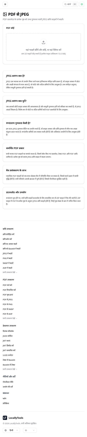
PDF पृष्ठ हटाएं (8, 294)
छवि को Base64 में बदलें (11, 248)
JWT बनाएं (6, 340)
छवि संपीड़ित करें (8, 234)
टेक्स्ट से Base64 (9, 360)
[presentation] (43, 47)
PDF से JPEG (8, 299)
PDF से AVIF (7, 314)
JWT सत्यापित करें (9, 350)
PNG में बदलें (7, 258)
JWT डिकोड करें (8, 345)
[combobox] (11, 430)
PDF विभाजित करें (9, 290)
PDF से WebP (8, 309)
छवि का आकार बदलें (10, 244)
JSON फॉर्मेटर (7, 336)
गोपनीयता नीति (8, 382)
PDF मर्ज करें (7, 285)
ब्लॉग (4, 398)
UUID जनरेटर (8, 355)
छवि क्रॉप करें (7, 239)
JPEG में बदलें (7, 253)
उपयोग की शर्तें (8, 386)
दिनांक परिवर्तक (8, 331)
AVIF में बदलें (7, 268)
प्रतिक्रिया (6, 403)
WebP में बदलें (8, 263)
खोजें (70, 4)
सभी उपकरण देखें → (10, 272)
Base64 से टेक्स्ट (9, 364)
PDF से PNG (7, 304)
